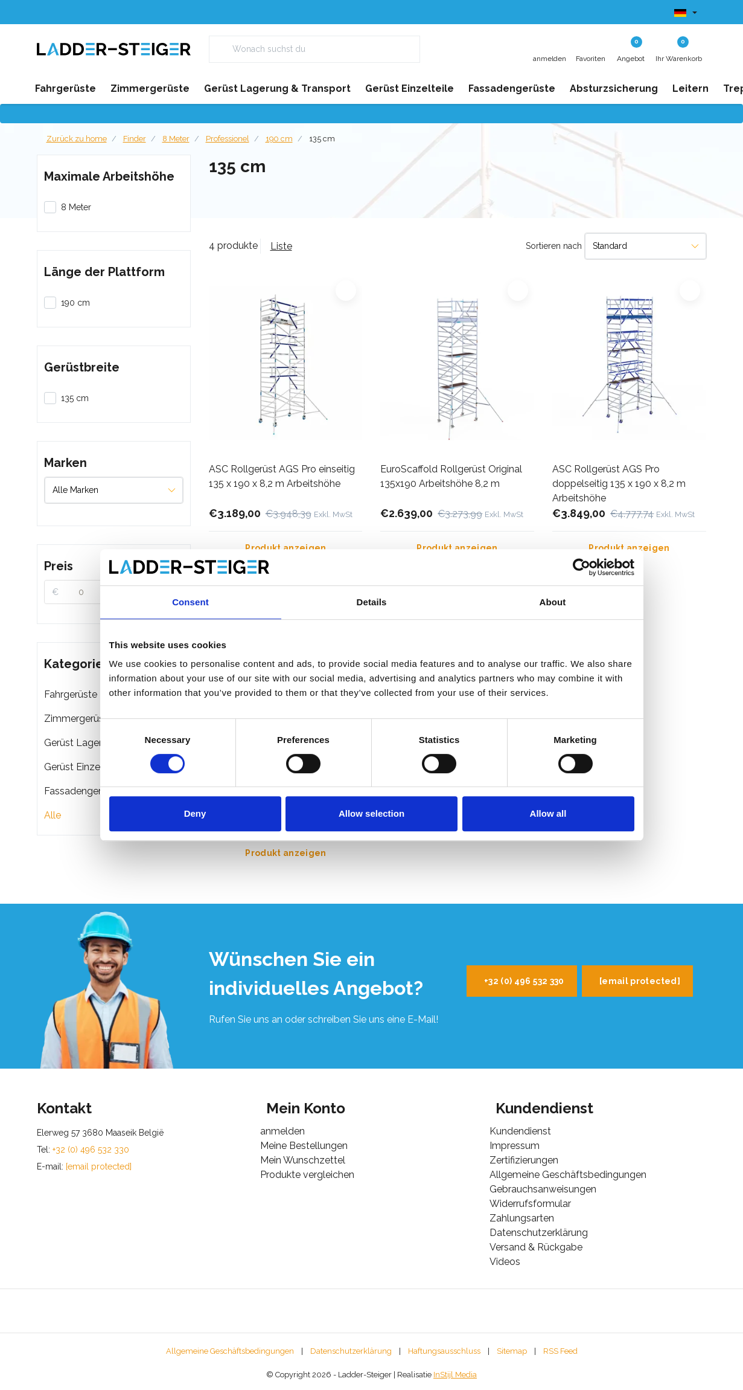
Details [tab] (372, 602)
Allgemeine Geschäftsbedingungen (230, 1351)
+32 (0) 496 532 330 (524, 981)
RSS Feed (560, 1351)
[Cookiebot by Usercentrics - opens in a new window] (581, 567)
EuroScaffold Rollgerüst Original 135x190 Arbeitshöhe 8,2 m (451, 476)
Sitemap (512, 1351)
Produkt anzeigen (286, 548)
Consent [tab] (190, 602)
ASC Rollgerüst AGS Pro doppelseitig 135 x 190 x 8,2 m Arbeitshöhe (619, 483)
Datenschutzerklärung (351, 1351)
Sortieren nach (554, 246)
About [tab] (553, 602)
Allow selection (371, 813)
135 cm (322, 138)
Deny (195, 813)
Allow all (548, 813)
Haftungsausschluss (444, 1351)
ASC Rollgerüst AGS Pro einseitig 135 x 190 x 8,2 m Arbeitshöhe (282, 476)
